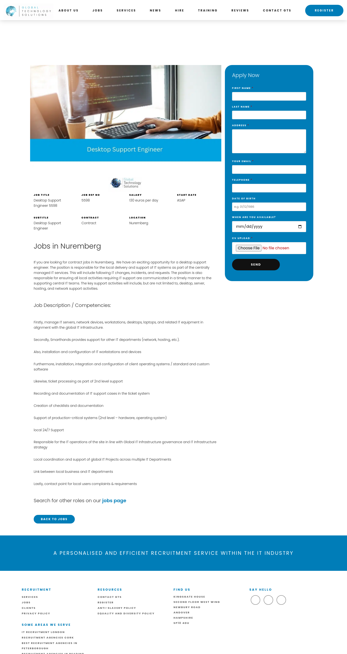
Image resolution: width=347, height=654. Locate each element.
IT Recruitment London (43, 632)
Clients (29, 608)
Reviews (240, 10)
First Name (269, 92)
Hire (179, 10)
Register (324, 10)
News (155, 10)
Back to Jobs (54, 519)
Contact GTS (277, 10)
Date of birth (269, 203)
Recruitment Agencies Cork (48, 637)
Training (208, 10)
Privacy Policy (36, 613)
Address (269, 139)
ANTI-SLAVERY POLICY (117, 608)
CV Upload (269, 243)
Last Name (269, 111)
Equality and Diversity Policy (126, 613)
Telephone (269, 184)
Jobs (97, 10)
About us (69, 10)
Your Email (269, 165)
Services (126, 10)
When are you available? (269, 222)
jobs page (114, 500)
